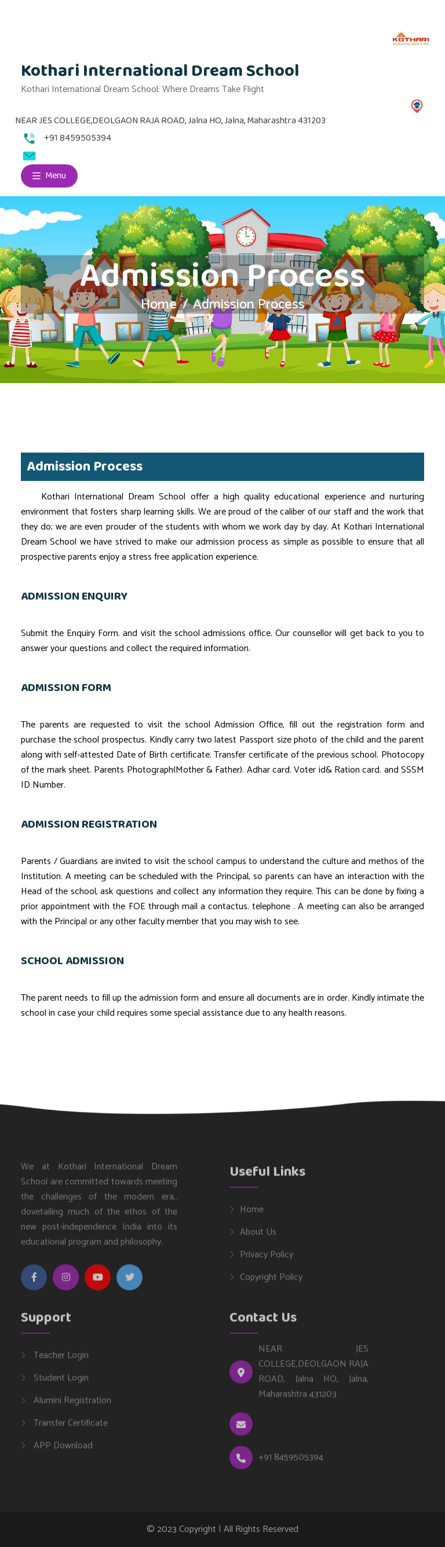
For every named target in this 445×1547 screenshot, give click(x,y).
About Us (258, 1238)
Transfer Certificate (69, 1429)
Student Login (60, 1384)
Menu (49, 175)
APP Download (62, 1451)
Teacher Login (60, 1361)
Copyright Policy (271, 1283)
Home (159, 304)
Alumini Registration (71, 1406)
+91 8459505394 (290, 1463)
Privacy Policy (266, 1260)
